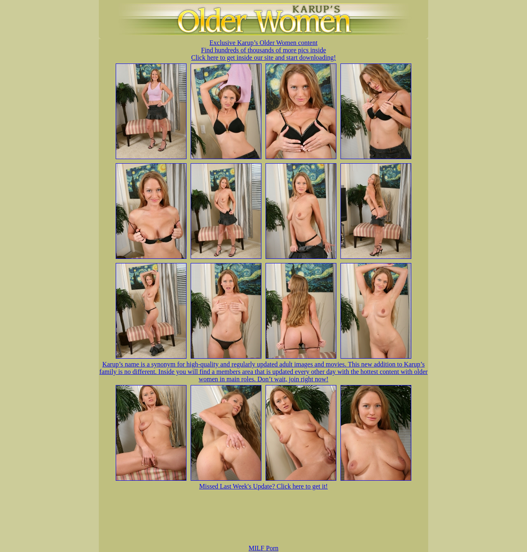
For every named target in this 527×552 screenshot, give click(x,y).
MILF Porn (263, 548)
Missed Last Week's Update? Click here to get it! (263, 486)
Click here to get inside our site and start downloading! (263, 57)
